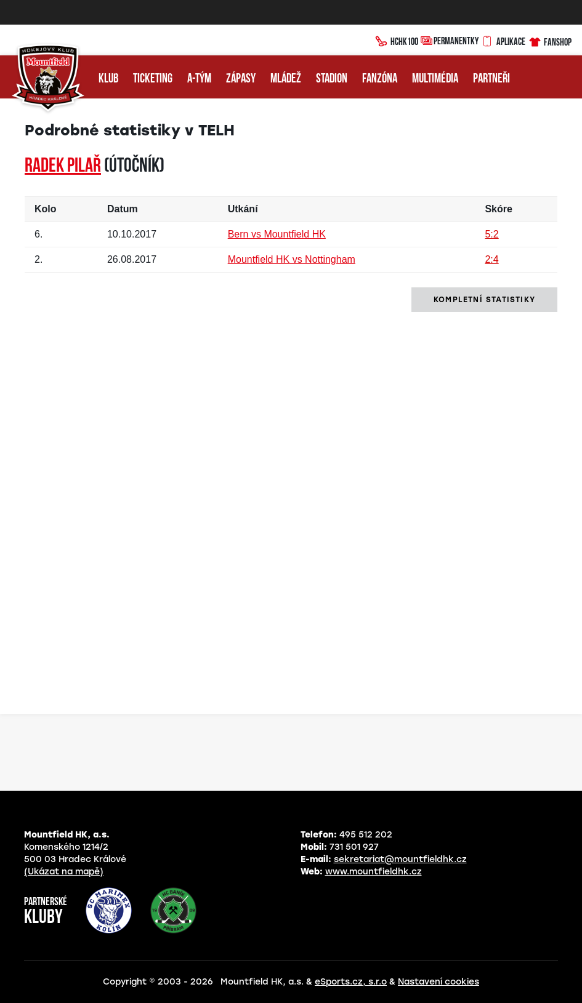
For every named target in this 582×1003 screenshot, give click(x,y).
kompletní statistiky (484, 299)
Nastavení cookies (438, 982)
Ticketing (152, 79)
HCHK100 (396, 40)
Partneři (491, 79)
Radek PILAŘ (63, 167)
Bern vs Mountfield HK (277, 234)
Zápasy (241, 79)
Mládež (285, 79)
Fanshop (550, 40)
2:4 (491, 259)
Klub (108, 79)
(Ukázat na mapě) (63, 871)
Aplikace (503, 40)
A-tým (199, 79)
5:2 (491, 234)
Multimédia (435, 79)
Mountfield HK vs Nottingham (291, 259)
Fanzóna (379, 79)
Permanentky (450, 40)
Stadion (331, 79)
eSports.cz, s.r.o (351, 982)
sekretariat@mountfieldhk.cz (400, 859)
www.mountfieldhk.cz (373, 871)
